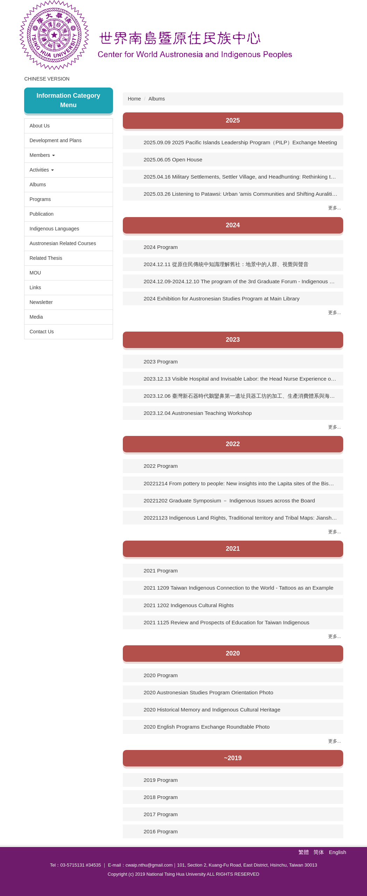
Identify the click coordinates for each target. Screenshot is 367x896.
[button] (68, 155)
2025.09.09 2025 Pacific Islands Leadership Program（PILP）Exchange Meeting (240, 142)
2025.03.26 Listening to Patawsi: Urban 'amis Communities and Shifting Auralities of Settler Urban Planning (241, 194)
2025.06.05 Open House (173, 159)
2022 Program (161, 466)
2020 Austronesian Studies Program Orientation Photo (208, 692)
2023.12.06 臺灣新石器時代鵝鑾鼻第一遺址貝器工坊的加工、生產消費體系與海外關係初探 (241, 396)
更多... (334, 207)
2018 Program (161, 797)
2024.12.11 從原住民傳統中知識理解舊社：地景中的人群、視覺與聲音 (226, 264)
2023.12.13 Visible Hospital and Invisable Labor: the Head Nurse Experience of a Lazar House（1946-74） (241, 379)
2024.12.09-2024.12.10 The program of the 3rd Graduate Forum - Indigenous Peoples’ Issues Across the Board (241, 281)
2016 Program (161, 831)
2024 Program (161, 247)
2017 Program (161, 814)
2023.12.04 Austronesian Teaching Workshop (198, 413)
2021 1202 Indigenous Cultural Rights (189, 605)
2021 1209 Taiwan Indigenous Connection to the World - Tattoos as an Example (238, 588)
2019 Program (161, 780)
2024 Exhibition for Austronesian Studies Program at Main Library (222, 298)
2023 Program (161, 361)
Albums (157, 99)
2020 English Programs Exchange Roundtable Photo (207, 727)
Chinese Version (72, 79)
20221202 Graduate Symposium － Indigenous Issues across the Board (229, 500)
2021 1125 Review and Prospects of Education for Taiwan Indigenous (227, 622)
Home (31, 79)
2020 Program (161, 675)
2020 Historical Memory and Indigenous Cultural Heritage (212, 710)
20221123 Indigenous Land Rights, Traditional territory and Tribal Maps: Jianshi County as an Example (241, 518)
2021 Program (161, 571)
